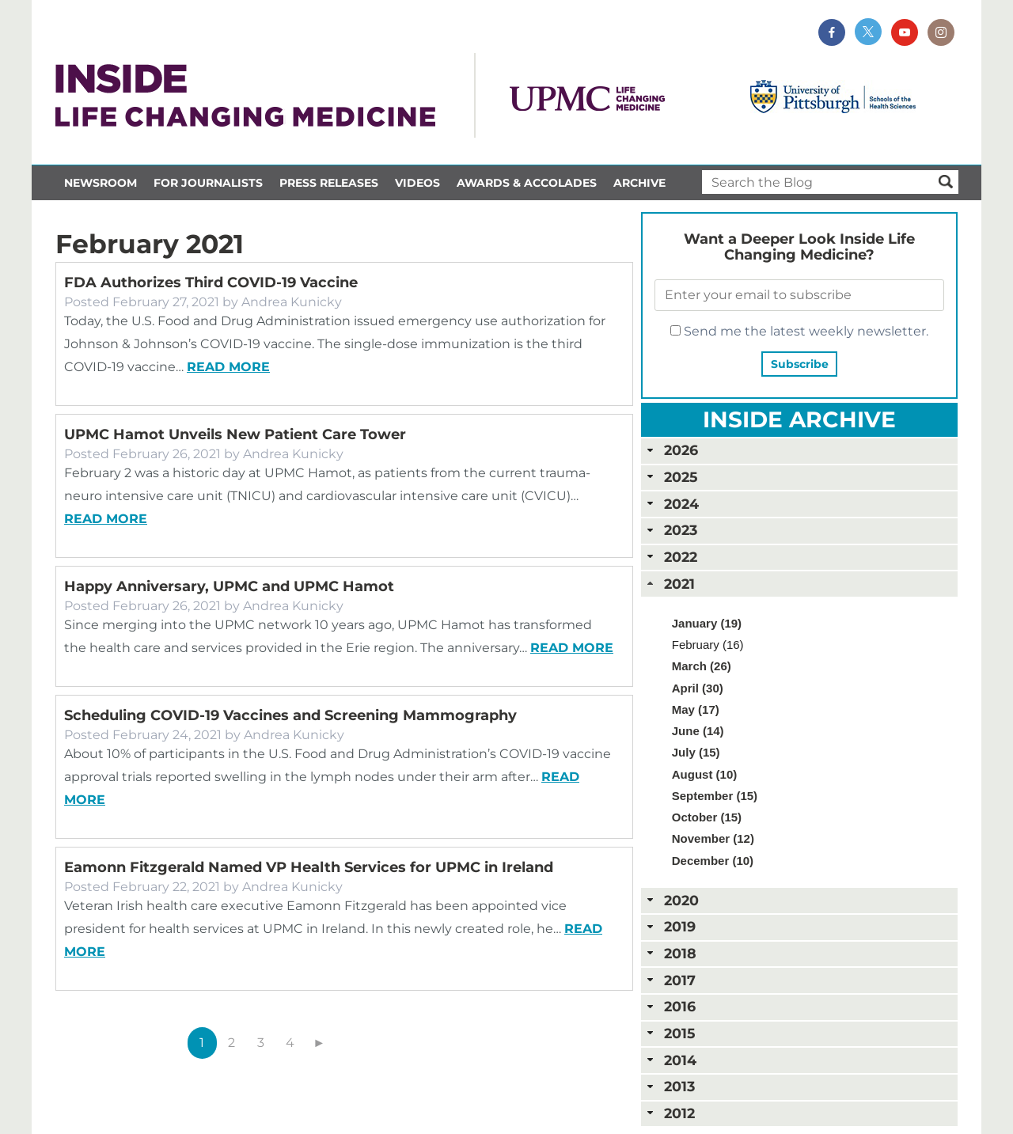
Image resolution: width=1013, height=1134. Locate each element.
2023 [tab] (670, 529)
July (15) (696, 752)
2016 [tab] (670, 1006)
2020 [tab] (671, 900)
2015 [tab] (669, 1033)
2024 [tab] (671, 503)
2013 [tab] (669, 1086)
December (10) (712, 860)
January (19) (707, 623)
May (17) (695, 709)
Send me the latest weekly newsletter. (799, 331)
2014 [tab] (670, 1060)
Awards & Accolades (527, 183)
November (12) (713, 838)
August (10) (705, 774)
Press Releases (328, 183)
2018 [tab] (670, 953)
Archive (639, 183)
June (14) (698, 731)
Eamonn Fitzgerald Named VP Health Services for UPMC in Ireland (308, 867)
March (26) (701, 666)
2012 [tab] (669, 1113)
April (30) (697, 688)
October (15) (707, 817)
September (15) (714, 795)
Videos (417, 183)
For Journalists (208, 183)
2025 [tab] (670, 476)
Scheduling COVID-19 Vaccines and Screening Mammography (290, 715)
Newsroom (100, 183)
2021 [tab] (669, 583)
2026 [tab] (671, 450)
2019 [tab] (670, 926)
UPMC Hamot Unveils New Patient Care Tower (235, 434)
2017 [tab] (670, 980)
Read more (228, 366)
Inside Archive (799, 419)
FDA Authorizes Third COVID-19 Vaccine (211, 282)
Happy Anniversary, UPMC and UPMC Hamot (229, 586)
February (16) (708, 644)
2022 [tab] (670, 556)
